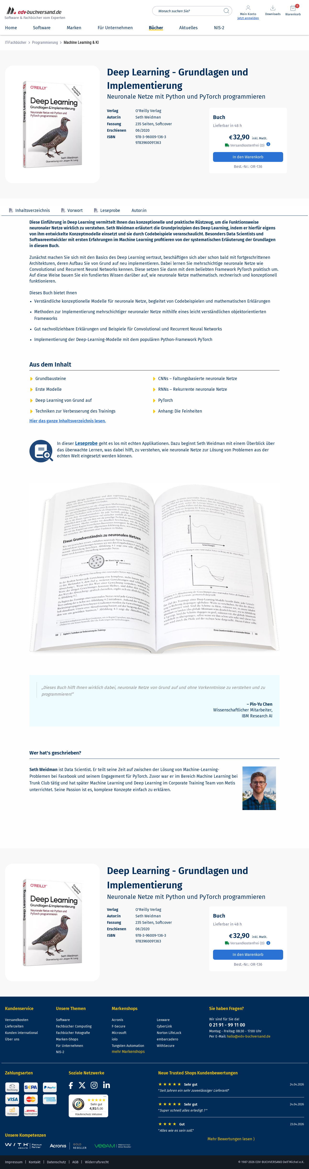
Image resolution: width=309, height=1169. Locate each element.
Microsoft (119, 1033)
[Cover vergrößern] (52, 124)
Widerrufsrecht (97, 1162)
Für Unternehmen (69, 1046)
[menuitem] (18, 42)
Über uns (12, 1039)
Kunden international (21, 1033)
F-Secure (118, 1026)
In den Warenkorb (248, 157)
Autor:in (139, 210)
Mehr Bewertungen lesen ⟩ (231, 1138)
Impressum (13, 1162)
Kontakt (34, 1162)
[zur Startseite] (34, 13)
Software (63, 1020)
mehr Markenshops (128, 1051)
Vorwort (72, 210)
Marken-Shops (67, 1039)
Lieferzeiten (14, 1026)
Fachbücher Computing (73, 1026)
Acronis (117, 1020)
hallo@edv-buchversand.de (248, 1036)
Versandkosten (16, 1020)
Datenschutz (56, 1162)
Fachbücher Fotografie (73, 1033)
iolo (115, 1039)
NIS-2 (60, 1052)
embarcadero (167, 1039)
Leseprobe (107, 210)
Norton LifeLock (169, 1033)
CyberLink (164, 1026)
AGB (75, 1162)
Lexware (163, 1020)
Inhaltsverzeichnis (29, 210)
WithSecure (165, 1046)
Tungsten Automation (128, 1046)
